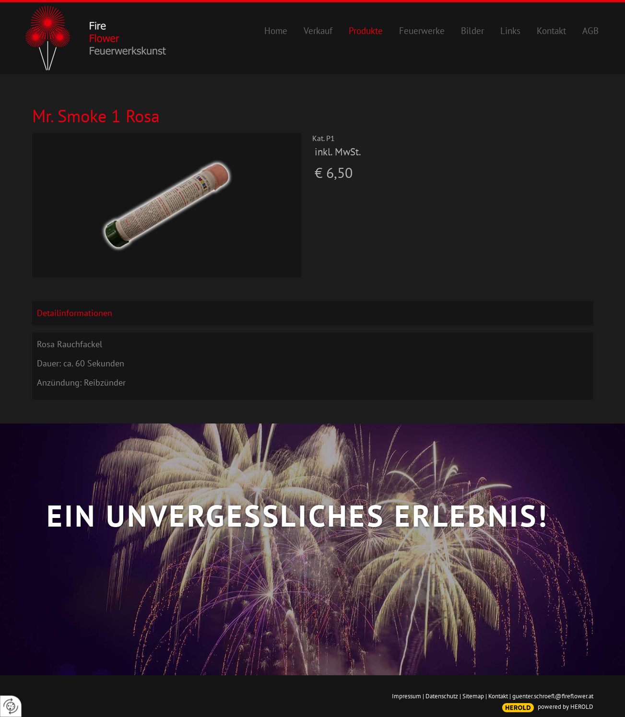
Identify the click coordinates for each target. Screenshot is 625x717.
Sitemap (473, 696)
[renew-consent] (11, 706)
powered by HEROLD (565, 707)
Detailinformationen (74, 312)
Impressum (406, 696)
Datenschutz (441, 696)
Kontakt (498, 696)
